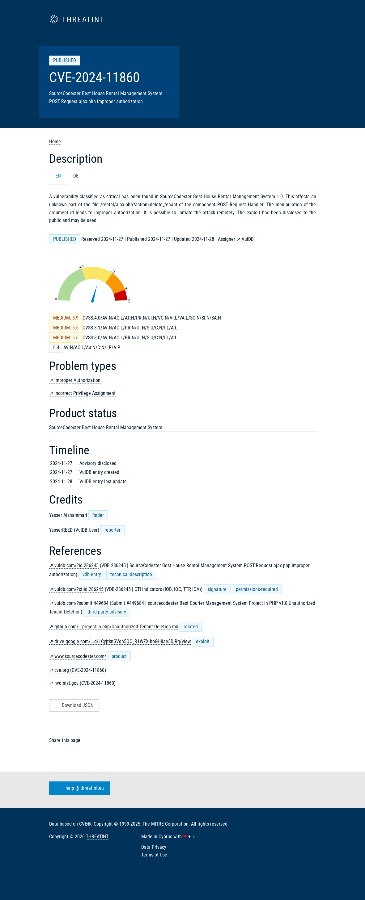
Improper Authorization (77, 380)
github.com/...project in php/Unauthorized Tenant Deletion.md (116, 627)
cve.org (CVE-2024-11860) (80, 670)
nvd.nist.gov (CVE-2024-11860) (85, 683)
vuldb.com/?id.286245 (76, 565)
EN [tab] (58, 176)
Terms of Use (154, 855)
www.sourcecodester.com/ (80, 656)
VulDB (248, 239)
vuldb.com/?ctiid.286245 (79, 589)
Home (55, 141)
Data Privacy (153, 847)
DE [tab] (76, 176)
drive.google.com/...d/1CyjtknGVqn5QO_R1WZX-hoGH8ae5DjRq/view (122, 641)
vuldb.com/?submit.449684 (81, 603)
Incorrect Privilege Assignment (85, 393)
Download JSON (73, 705)
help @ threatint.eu (78, 788)
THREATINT (97, 836)
